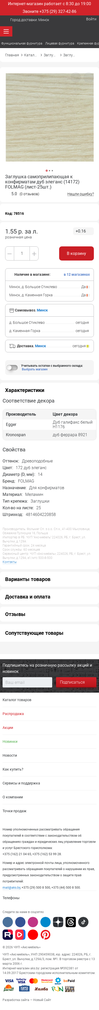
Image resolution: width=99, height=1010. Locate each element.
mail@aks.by (11, 887)
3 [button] (52, 170)
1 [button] (47, 170)
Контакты (10, 562)
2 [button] (49, 170)
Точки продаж (14, 811)
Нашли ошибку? (80, 194)
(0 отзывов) (29, 194)
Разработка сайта (16, 1000)
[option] (49, 123)
